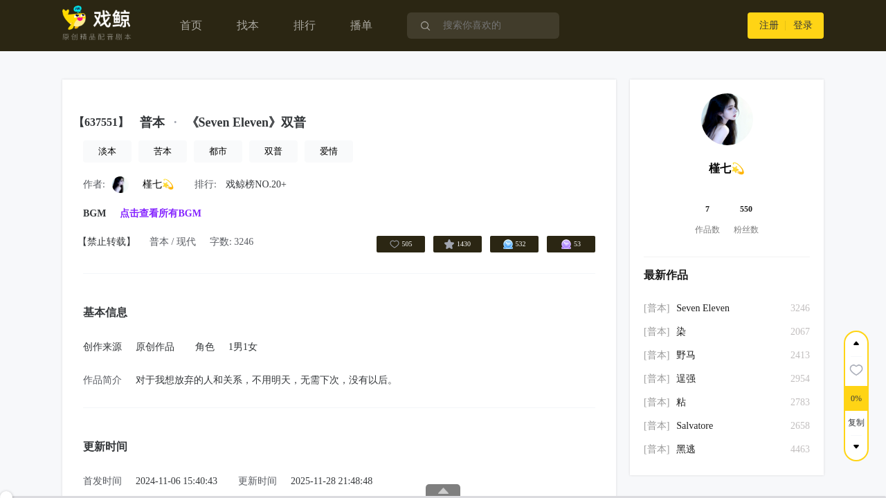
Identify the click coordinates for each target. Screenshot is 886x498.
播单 (361, 25)
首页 (191, 25)
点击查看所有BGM (160, 213)
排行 (304, 25)
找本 (248, 25)
